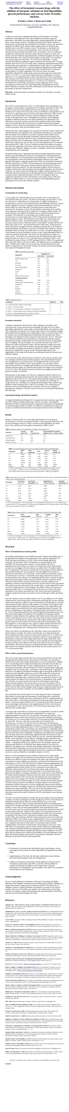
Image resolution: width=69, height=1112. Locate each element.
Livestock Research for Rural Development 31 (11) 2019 (14, 2)
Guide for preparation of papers (40, 2)
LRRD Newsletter (49, 2)
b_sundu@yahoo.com (34, 27)
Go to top (8, 1063)
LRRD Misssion (28, 2)
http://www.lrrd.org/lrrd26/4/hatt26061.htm (30, 970)
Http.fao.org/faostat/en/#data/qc (33, 964)
